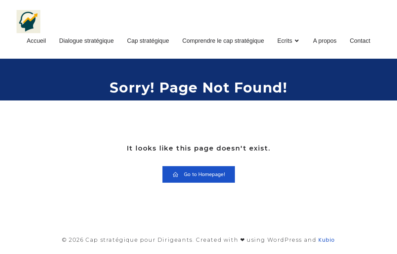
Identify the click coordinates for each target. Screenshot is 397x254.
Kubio (326, 240)
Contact (360, 40)
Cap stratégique (148, 40)
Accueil (36, 40)
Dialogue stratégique (86, 40)
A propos (324, 40)
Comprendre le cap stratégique (223, 40)
